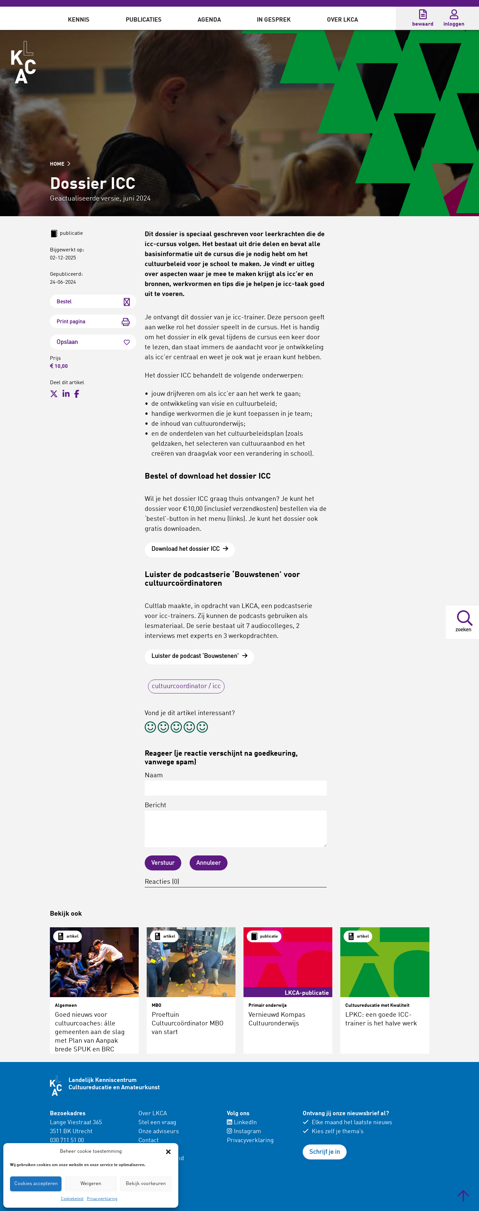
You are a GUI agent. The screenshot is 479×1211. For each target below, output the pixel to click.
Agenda (209, 20)
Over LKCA (342, 20)
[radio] (150, 728)
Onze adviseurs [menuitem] (158, 1132)
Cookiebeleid (72, 1199)
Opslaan (93, 342)
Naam (236, 784)
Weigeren (90, 1183)
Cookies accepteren (36, 1183)
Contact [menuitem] (148, 1140)
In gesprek (274, 20)
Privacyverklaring (102, 1199)
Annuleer (208, 863)
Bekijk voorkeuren (146, 1183)
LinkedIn (242, 1123)
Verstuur (163, 863)
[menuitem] (78, 18)
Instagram (244, 1132)
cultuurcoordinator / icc (186, 686)
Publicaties (144, 20)
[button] (168, 1151)
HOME (60, 164)
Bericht (236, 824)
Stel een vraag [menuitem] (157, 1123)
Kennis (78, 20)
